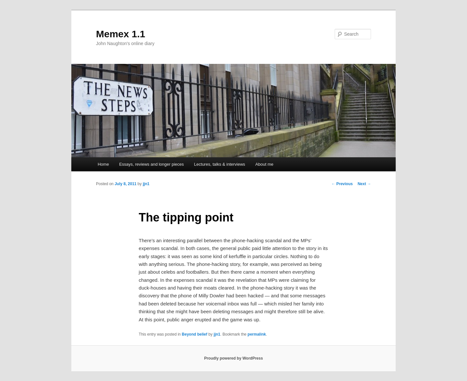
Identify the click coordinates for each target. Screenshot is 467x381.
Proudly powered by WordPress (233, 358)
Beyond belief (195, 334)
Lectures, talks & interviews (219, 164)
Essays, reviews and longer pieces (151, 164)
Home (103, 164)
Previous (342, 184)
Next (364, 184)
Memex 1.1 (120, 34)
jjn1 (146, 184)
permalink (256, 334)
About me (264, 164)
